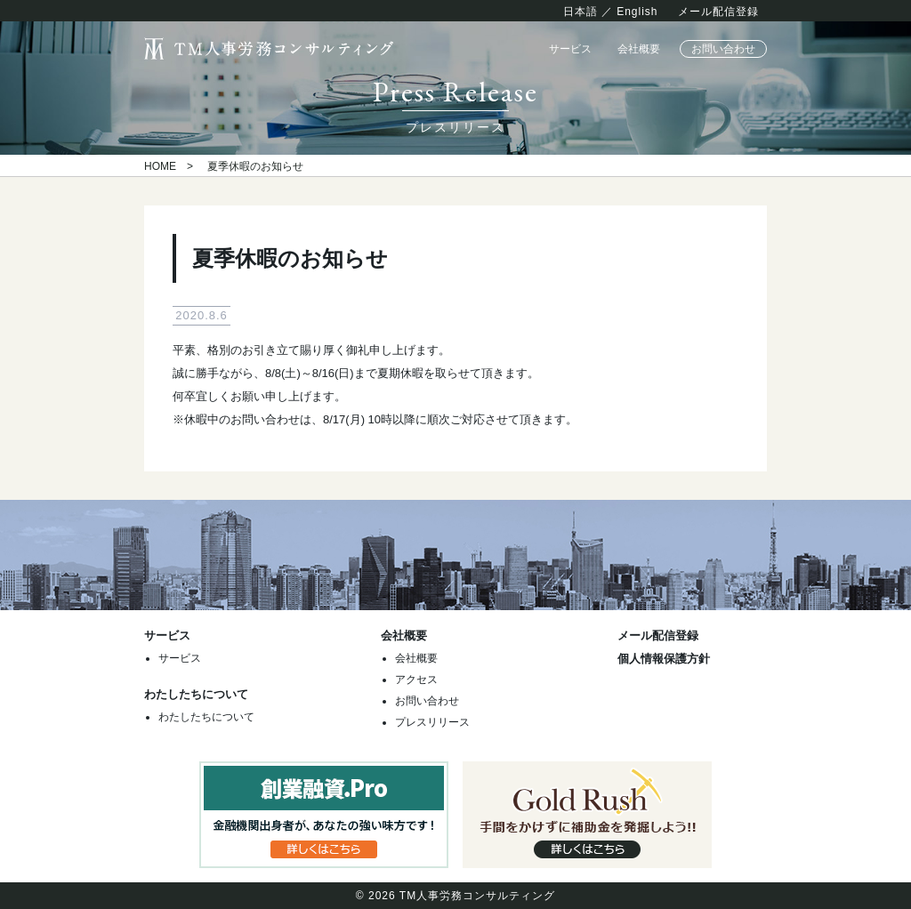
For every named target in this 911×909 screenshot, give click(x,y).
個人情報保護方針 (663, 658)
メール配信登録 (718, 11)
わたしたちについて (206, 717)
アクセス (416, 679)
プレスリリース (432, 722)
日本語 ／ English (610, 11)
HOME (160, 166)
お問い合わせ (723, 49)
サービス (570, 49)
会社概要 (638, 49)
